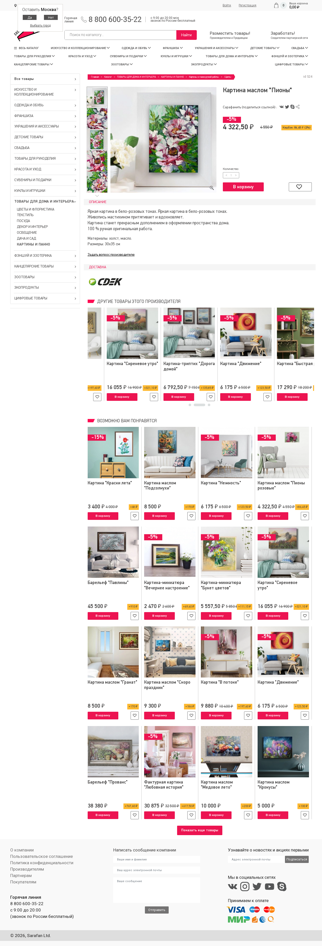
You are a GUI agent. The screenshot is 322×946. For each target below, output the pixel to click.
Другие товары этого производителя (138, 302)
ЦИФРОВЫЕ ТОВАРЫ (291, 64)
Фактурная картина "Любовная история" (163, 785)
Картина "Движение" (278, 682)
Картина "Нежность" (164, 364)
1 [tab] (194, 406)
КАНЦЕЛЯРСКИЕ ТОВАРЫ (33, 64)
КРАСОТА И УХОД (82, 56)
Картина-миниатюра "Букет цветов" (221, 585)
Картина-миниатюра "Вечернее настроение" (167, 585)
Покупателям (23, 881)
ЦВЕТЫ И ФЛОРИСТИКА (35, 209)
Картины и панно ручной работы (204, 77)
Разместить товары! (230, 35)
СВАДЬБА (299, 48)
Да (30, 17)
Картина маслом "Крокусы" (274, 785)
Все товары (45, 79)
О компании (22, 849)
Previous (97, 83)
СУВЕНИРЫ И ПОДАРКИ (128, 56)
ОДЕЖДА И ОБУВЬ (136, 48)
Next (97, 196)
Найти (186, 35)
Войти (227, 5)
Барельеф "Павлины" (108, 583)
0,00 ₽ (294, 7)
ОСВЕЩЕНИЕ (27, 233)
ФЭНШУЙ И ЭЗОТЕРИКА (289, 56)
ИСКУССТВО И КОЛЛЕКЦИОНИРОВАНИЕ (80, 48)
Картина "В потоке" (220, 682)
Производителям (27, 869)
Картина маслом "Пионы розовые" (281, 485)
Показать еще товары (199, 830)
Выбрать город (40, 25)
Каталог (108, 77)
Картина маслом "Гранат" (112, 682)
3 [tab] (209, 406)
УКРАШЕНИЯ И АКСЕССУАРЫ (216, 48)
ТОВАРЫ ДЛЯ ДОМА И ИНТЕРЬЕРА (232, 56)
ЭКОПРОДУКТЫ (204, 64)
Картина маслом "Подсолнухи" (160, 485)
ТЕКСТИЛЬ (25, 215)
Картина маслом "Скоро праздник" (167, 685)
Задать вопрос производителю (111, 254)
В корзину (243, 187)
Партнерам (21, 875)
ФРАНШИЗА (173, 48)
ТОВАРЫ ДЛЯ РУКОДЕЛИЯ (34, 56)
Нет (51, 17)
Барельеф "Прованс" (108, 782)
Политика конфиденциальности (41, 862)
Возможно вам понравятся (126, 421)
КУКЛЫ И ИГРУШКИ (176, 56)
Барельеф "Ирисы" (276, 364)
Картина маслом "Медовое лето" (217, 785)
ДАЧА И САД (26, 238)
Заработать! (289, 35)
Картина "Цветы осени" (224, 364)
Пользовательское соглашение (41, 856)
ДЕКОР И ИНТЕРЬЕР (32, 227)
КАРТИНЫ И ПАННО (33, 244)
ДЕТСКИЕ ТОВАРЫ (264, 48)
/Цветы (227, 77)
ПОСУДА (23, 221)
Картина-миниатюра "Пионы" (108, 366)
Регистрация (247, 5)
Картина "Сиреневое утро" (277, 585)
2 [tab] (204, 406)
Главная (95, 77)
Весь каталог (26, 48)
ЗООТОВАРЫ (122, 64)
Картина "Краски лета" (110, 483)
